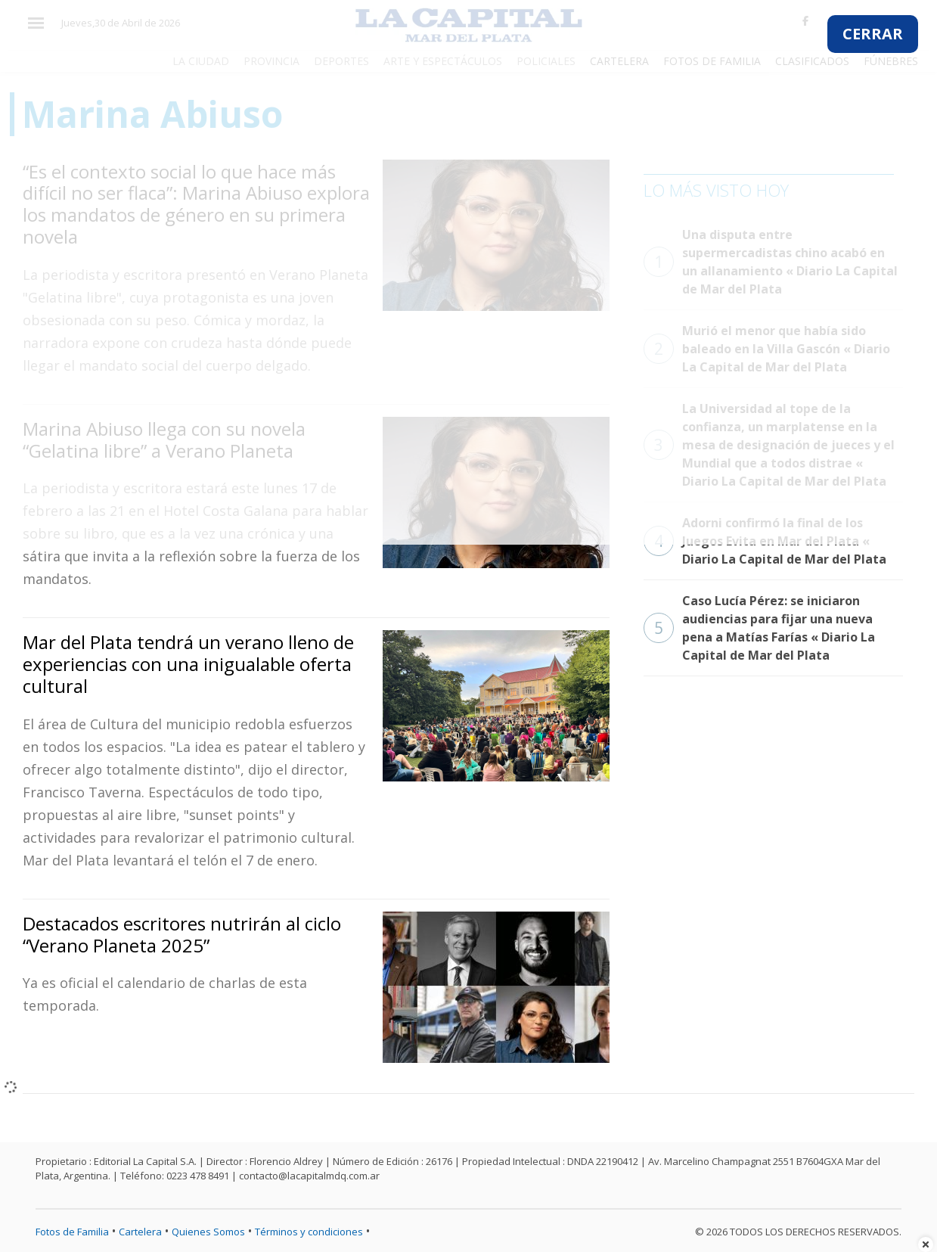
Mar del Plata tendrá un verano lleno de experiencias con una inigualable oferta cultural (188, 663)
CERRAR (872, 33)
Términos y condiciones (309, 1231)
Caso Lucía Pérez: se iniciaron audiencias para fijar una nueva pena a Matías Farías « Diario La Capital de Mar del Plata (759, 627)
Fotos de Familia (72, 1231)
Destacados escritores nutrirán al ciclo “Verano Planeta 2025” (182, 934)
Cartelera (140, 1231)
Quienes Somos (208, 1231)
